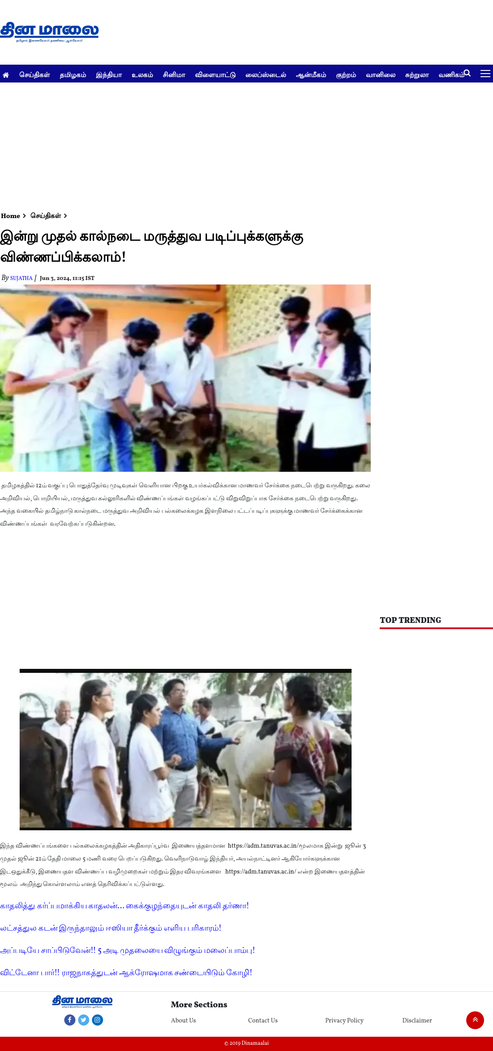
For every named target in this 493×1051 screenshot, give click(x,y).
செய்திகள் (34, 74)
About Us (183, 1021)
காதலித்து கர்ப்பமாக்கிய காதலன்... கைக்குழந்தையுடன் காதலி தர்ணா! (124, 906)
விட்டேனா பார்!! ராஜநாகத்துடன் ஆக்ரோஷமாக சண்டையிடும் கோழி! (126, 973)
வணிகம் (451, 74)
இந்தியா (109, 74)
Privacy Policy (344, 1021)
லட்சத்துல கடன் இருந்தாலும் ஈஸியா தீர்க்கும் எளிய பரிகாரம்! (111, 928)
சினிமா (174, 74)
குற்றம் (346, 74)
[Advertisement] (243, 144)
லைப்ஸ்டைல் (265, 74)
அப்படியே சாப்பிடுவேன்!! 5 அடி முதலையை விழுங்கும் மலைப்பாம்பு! (127, 950)
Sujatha (21, 278)
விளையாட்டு (215, 74)
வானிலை (380, 74)
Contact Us (263, 1021)
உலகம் (142, 74)
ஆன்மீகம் (311, 74)
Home (10, 216)
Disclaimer (417, 1021)
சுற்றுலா (417, 74)
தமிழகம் (73, 74)
